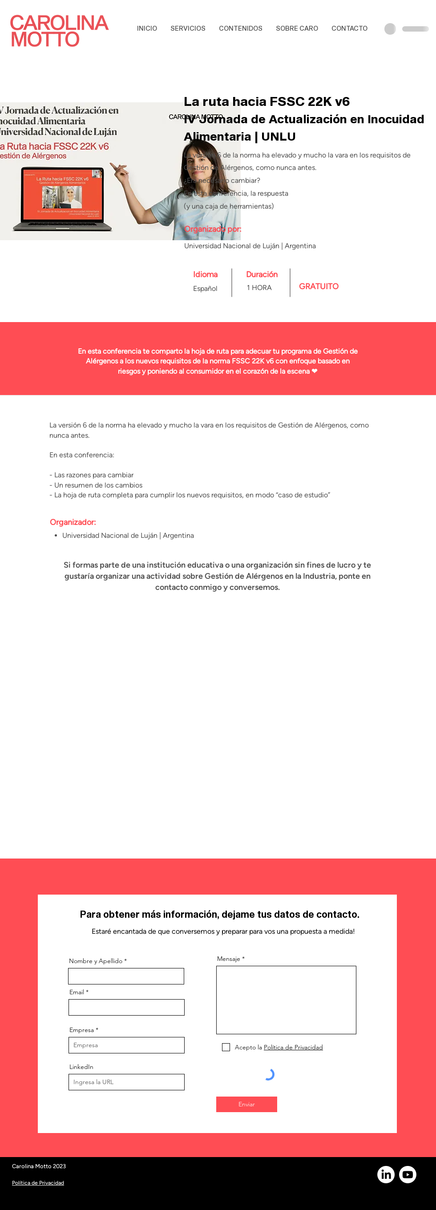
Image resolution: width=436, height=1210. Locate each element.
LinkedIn (81, 1067)
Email (76, 992)
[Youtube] (407, 1174)
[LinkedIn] (386, 1174)
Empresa (81, 1030)
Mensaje (228, 959)
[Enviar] (246, 1104)
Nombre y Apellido (95, 961)
